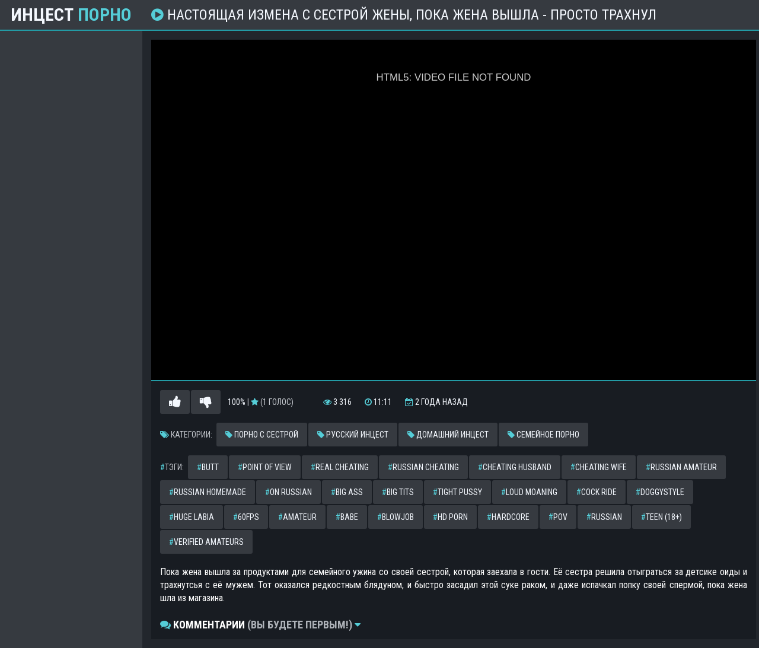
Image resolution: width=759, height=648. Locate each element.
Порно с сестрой (261, 434)
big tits (398, 492)
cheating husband (514, 467)
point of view (265, 467)
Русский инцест (352, 434)
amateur (297, 517)
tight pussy (457, 492)
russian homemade (207, 492)
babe (347, 517)
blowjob (395, 517)
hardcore (508, 517)
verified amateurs (206, 542)
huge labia (191, 517)
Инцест (71, 15)
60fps (246, 517)
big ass (347, 492)
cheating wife (598, 467)
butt (208, 467)
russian (604, 517)
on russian (288, 492)
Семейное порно (543, 434)
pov (557, 517)
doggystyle (660, 492)
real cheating (340, 467)
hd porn (450, 517)
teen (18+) (661, 517)
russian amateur (681, 467)
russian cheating (423, 467)
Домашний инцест (448, 434)
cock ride (596, 492)
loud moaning (529, 492)
